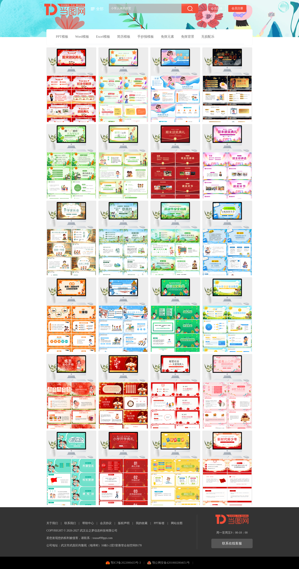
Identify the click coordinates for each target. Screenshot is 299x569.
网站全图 (176, 523)
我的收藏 (141, 523)
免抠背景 (187, 36)
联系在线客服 (232, 543)
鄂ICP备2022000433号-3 (126, 562)
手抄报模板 (145, 36)
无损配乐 (207, 36)
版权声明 (123, 523)
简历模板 (123, 36)
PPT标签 (159, 523)
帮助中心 (88, 523)
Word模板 (82, 36)
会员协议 (106, 523)
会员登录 (216, 8)
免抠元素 (167, 36)
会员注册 (237, 8)
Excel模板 (103, 36)
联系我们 (70, 523)
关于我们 (52, 523)
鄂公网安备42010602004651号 (171, 562)
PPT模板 (62, 36)
